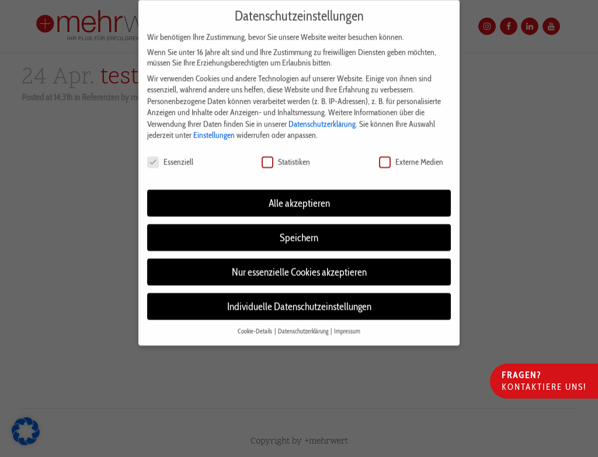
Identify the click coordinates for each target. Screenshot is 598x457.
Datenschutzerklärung (322, 115)
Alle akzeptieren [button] (299, 194)
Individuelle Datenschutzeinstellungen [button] (299, 297)
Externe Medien (411, 153)
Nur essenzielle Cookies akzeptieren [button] (299, 263)
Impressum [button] (347, 322)
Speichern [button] (299, 228)
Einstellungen (214, 126)
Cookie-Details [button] (255, 322)
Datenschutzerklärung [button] (303, 322)
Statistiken (286, 153)
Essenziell (170, 153)
